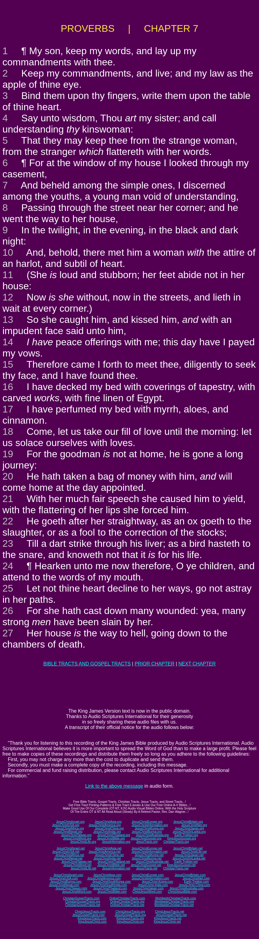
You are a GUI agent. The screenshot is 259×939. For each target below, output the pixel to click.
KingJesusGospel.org (181, 838)
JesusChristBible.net (111, 865)
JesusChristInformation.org (150, 825)
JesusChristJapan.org (189, 828)
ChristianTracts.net (176, 868)
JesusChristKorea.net (149, 855)
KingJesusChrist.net (167, 921)
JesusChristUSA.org (65, 825)
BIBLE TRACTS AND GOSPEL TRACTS (87, 663)
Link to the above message (114, 786)
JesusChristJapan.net (189, 855)
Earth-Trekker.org (186, 835)
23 (7, 543)
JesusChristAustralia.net (152, 861)
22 (7, 521)
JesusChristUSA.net (65, 851)
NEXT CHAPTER (197, 663)
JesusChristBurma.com (65, 881)
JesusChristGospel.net (146, 865)
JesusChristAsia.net (108, 848)
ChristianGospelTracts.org (82, 901)
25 (7, 588)
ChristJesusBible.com (182, 891)
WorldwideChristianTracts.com (175, 898)
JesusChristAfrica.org (69, 828)
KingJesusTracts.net (167, 918)
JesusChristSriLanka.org (189, 831)
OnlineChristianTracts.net (127, 905)
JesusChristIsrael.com (68, 875)
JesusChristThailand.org (113, 835)
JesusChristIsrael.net (70, 848)
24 (7, 565)
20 (7, 476)
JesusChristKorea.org (149, 828)
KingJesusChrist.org (130, 921)
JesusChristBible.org (111, 838)
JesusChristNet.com (195, 878)
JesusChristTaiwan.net (76, 861)
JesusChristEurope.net (147, 848)
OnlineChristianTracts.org (127, 901)
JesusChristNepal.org (67, 831)
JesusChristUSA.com (63, 878)
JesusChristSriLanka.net (188, 858)
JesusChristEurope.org (147, 821)
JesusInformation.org (116, 841)
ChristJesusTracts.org (130, 911)
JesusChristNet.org (194, 825)
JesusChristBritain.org (188, 821)
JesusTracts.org (147, 841)
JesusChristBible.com (111, 891)
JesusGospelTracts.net (171, 915)
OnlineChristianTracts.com (127, 898)
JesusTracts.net (146, 868)
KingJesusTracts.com (92, 918)
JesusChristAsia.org (108, 821)
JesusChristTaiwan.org (76, 835)
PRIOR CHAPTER (155, 663)
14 (7, 342)
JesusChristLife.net (194, 851)
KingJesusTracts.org (130, 918)
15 (7, 364)
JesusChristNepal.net (68, 858)
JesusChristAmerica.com (104, 878)
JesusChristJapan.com (148, 888)
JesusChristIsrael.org (70, 821)
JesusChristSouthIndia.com (108, 885)
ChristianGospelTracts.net (82, 905)
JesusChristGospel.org (146, 838)
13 (7, 319)
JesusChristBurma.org (147, 831)
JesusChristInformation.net (150, 851)
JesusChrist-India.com (153, 885)
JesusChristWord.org (77, 838)
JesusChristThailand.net (113, 861)
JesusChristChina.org (109, 828)
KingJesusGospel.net (181, 865)
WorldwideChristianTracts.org (174, 901)
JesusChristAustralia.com (186, 888)
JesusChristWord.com (77, 891)
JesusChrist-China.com (194, 885)
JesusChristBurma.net (147, 858)
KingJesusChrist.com (92, 921)
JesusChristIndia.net (107, 858)
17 (7, 409)
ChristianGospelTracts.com (81, 898)
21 (7, 498)
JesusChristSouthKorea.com (111, 881)
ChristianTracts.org (176, 841)
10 (7, 252)
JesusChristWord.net (77, 865)
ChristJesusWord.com (147, 891)
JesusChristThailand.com (110, 888)
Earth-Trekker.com (196, 881)
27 (7, 633)
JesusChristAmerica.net (105, 851)
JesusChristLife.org (83, 841)
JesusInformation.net (116, 868)
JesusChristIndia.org (107, 831)
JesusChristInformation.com (150, 878)
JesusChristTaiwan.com (71, 888)
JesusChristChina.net (109, 855)
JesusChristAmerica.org (105, 825)
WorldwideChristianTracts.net (174, 905)
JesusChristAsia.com (107, 875)
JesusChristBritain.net (187, 848)
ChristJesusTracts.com (90, 911)
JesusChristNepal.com (64, 885)
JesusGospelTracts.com (88, 915)
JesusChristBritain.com (190, 875)
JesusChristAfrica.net (69, 855)
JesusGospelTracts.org (130, 915)
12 (7, 297)
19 (7, 453)
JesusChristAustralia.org (152, 835)
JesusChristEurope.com (148, 875)
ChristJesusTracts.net (169, 911)
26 (7, 610)
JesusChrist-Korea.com (157, 881)
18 (7, 431)
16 (7, 386)
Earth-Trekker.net (186, 861)
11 (7, 274)
